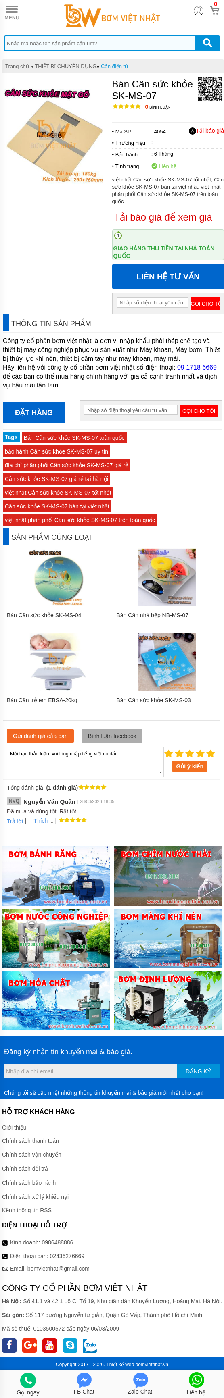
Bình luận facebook (112, 736)
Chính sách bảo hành (29, 1183)
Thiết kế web (120, 1364)
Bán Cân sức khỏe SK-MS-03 (154, 700)
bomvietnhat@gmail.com (58, 1268)
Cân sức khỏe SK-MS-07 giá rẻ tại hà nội (56, 479)
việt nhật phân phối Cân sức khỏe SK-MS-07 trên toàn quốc (80, 520)
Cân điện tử (114, 66)
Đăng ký (198, 1071)
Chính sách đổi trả (25, 1168)
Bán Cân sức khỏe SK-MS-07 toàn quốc (74, 438)
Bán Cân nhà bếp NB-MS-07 (152, 615)
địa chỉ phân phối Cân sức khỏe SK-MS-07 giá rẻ (66, 465)
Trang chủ (17, 66)
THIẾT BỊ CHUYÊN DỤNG (65, 66)
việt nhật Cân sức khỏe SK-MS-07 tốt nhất (58, 492)
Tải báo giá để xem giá (163, 217)
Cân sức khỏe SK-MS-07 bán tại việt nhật (57, 506)
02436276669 (67, 1256)
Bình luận (158, 107)
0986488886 (57, 1242)
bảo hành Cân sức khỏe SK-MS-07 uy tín (56, 451)
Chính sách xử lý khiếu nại (35, 1197)
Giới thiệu (14, 1127)
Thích (38, 821)
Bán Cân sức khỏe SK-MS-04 (44, 615)
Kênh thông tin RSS (27, 1210)
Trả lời (15, 821)
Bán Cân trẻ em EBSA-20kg (42, 700)
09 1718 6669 (197, 367)
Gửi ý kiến (189, 766)
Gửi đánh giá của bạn (40, 736)
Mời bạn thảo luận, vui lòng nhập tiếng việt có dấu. (85, 761)
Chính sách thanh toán (30, 1141)
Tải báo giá (206, 131)
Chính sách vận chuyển (31, 1154)
